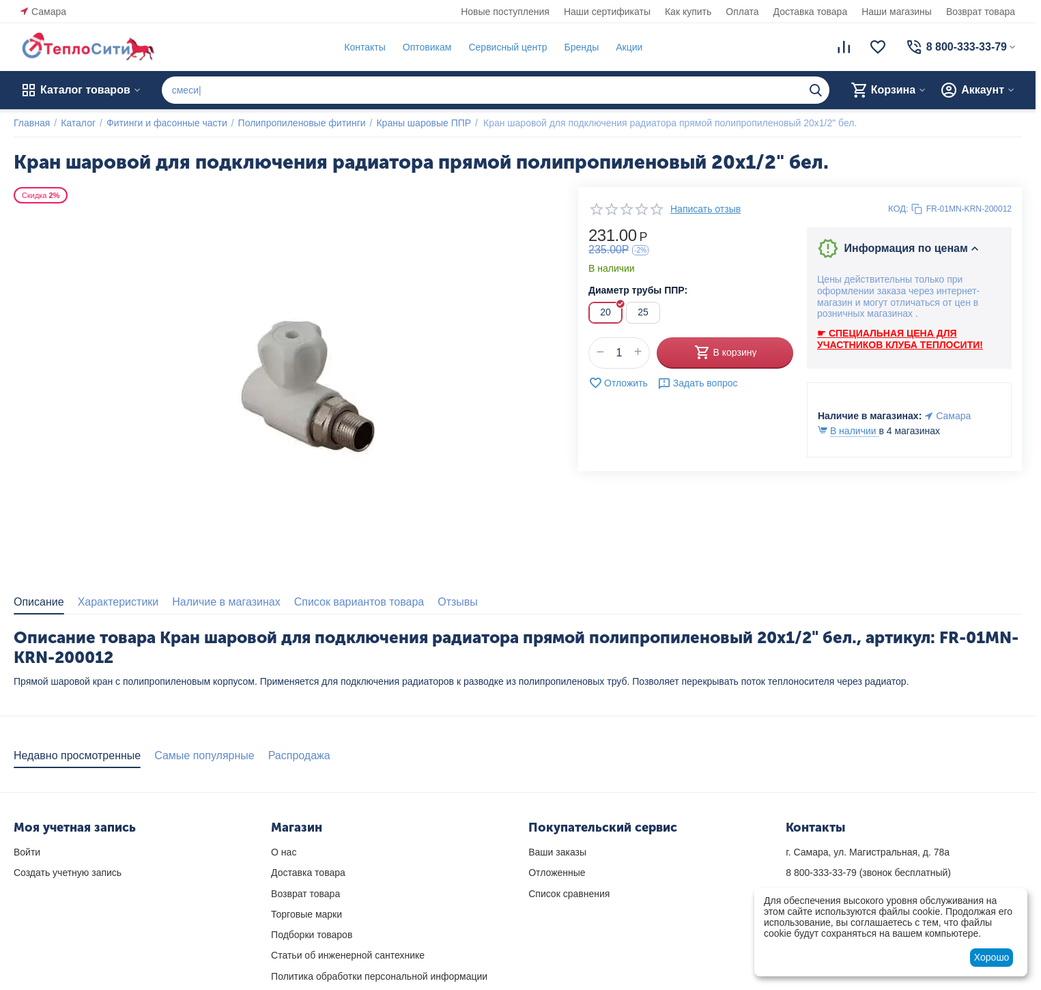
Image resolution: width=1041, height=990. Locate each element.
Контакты (364, 47)
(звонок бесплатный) (868, 872)
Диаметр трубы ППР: (637, 290)
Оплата (742, 11)
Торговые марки (306, 914)
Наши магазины (896, 11)
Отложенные (556, 872)
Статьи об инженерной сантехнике (348, 955)
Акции (629, 47)
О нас (283, 852)
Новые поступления (505, 11)
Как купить (688, 11)
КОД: (898, 208)
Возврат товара (980, 11)
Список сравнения (569, 893)
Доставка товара (810, 11)
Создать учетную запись (68, 872)
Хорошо (992, 957)
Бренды (581, 47)
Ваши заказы (557, 852)
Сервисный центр (507, 47)
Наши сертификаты (607, 11)
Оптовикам (427, 47)
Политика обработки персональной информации (379, 976)
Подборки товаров (311, 934)
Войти (27, 852)
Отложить (618, 383)
